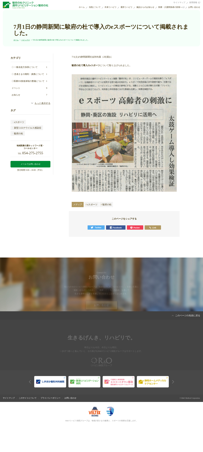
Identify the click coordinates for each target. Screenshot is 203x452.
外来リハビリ (111, 7)
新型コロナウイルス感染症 (26, 128)
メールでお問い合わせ (30, 164)
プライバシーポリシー (50, 398)
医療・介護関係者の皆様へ (170, 7)
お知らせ (29, 95)
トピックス (25, 40)
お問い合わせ (194, 7)
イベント (29, 88)
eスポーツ (18, 122)
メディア (77, 204)
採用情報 (193, 2)
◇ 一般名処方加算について (29, 67)
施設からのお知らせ (145, 7)
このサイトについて (28, 398)
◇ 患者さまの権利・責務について (29, 74)
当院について (95, 7)
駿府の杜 (17, 133)
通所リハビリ (126, 7)
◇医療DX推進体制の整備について (29, 81)
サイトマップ (179, 2)
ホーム (82, 7)
